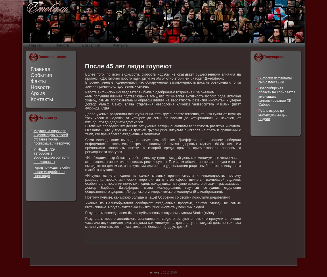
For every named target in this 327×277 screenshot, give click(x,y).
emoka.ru (156, 272)
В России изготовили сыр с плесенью (275, 80)
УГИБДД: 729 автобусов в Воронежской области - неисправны (51, 155)
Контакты (42, 99)
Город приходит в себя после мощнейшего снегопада (52, 172)
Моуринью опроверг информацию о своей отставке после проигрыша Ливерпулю (52, 137)
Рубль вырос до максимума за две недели (273, 115)
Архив (38, 93)
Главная (41, 69)
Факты (38, 81)
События (41, 75)
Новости (41, 87)
